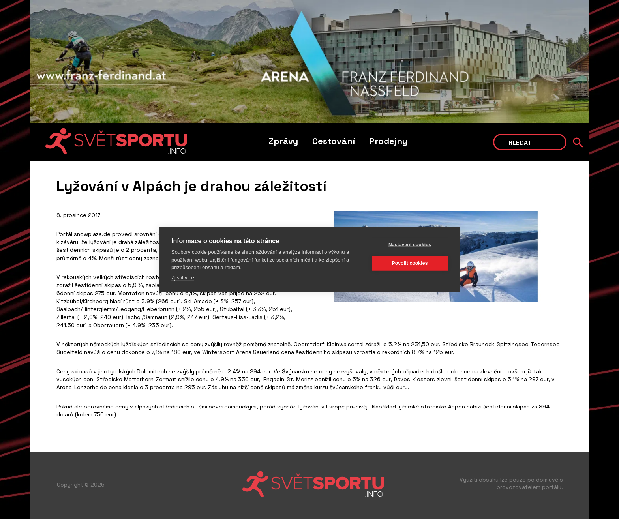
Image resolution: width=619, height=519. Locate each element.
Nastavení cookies (409, 244)
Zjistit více (182, 277)
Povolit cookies (410, 263)
